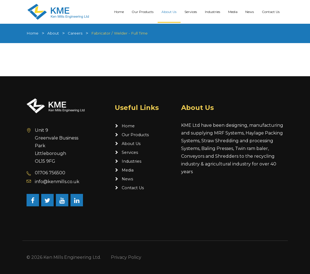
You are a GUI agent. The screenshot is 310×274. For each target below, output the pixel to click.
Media (233, 11)
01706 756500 (50, 172)
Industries (212, 11)
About (53, 33)
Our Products (142, 11)
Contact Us (271, 11)
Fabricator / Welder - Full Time (119, 33)
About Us (168, 11)
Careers (75, 33)
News (249, 11)
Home (119, 11)
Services (190, 11)
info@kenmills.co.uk (57, 181)
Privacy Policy (126, 257)
